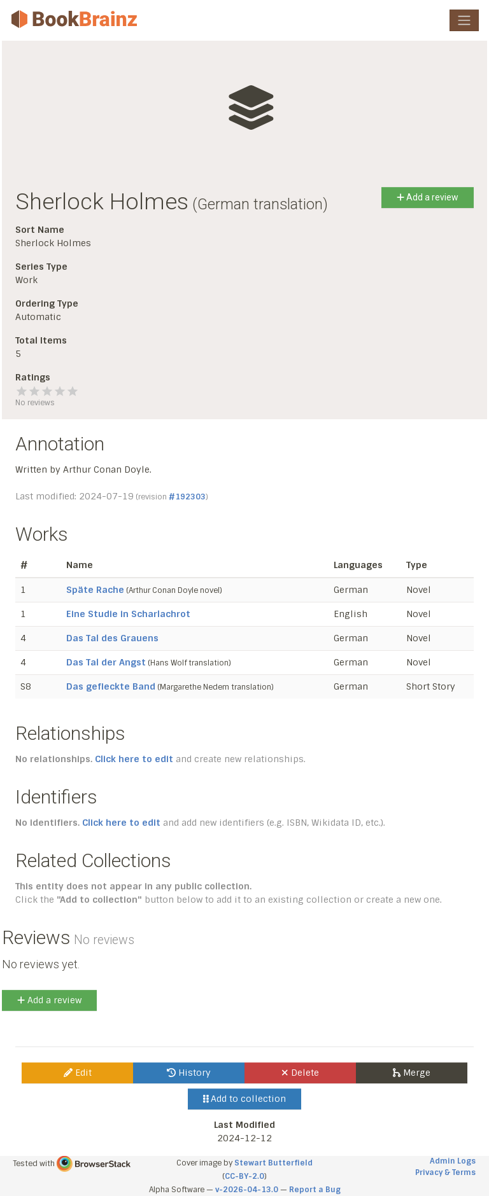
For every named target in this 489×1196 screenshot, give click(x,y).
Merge (411, 1072)
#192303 (187, 497)
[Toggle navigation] (464, 20)
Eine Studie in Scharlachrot (128, 614)
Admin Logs (453, 1161)
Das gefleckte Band (110, 686)
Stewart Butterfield (273, 1163)
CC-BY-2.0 (244, 1176)
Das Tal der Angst (106, 662)
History (189, 1072)
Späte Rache (95, 589)
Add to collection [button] (245, 1098)
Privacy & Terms (445, 1172)
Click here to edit (134, 759)
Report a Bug (315, 1190)
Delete (300, 1072)
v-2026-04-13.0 (246, 1190)
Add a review (427, 197)
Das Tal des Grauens (112, 638)
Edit (78, 1072)
